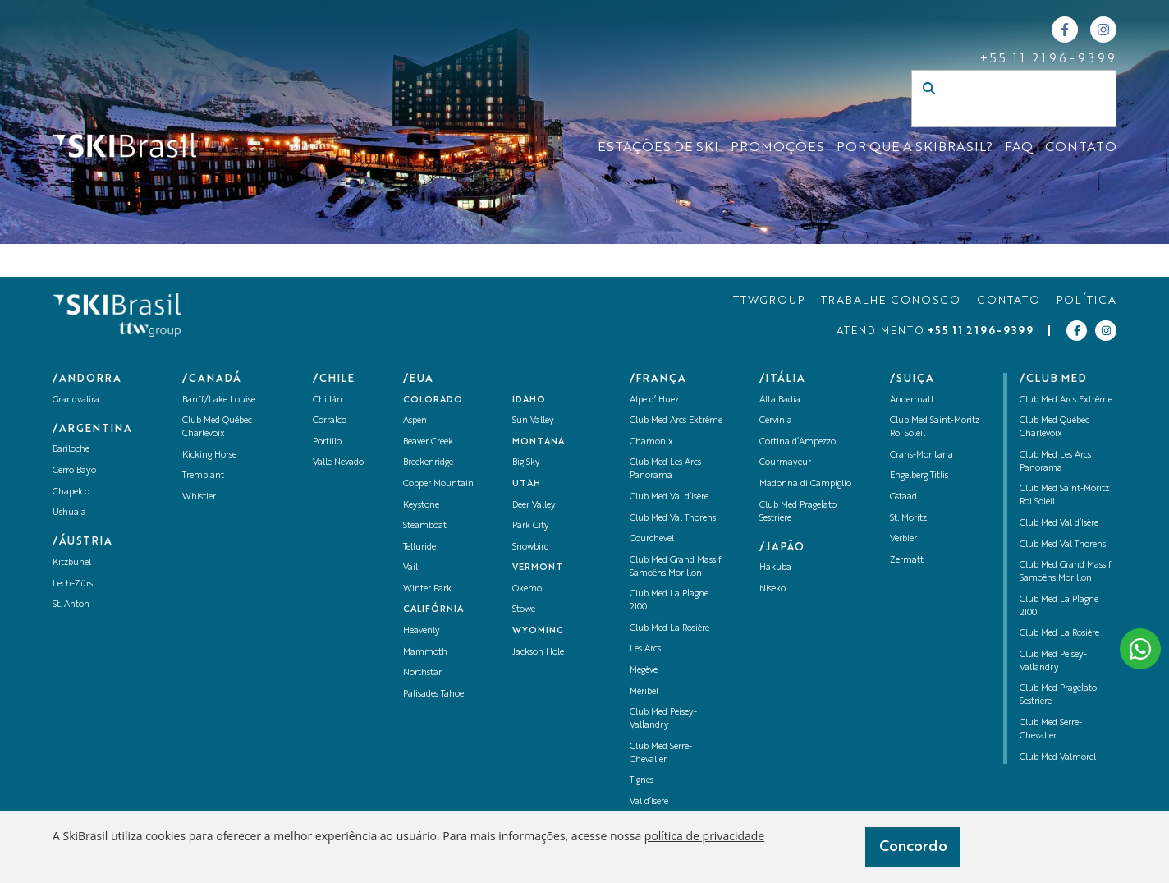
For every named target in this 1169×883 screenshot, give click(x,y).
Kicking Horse (209, 455)
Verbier (903, 539)
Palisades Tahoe (433, 694)
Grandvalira (76, 400)
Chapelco (71, 492)
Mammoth (425, 652)
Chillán (327, 400)
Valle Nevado (338, 462)
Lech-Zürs (73, 584)
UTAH (526, 484)
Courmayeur (785, 462)
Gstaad (903, 497)
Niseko (772, 589)
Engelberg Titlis (919, 476)
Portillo (327, 442)
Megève (644, 670)
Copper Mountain (438, 484)
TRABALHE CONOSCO (890, 301)
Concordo (913, 846)
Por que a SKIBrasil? (915, 147)
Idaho (529, 400)
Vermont (537, 568)
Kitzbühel (72, 563)
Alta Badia (779, 400)
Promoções (777, 147)
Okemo (527, 589)
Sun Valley (533, 420)
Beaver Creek (428, 442)
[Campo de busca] (996, 114)
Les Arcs (645, 649)
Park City (530, 526)
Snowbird (530, 547)
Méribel (644, 692)
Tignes (641, 780)
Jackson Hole (538, 652)
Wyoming (538, 631)
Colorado (433, 400)
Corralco (329, 420)
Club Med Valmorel (1058, 757)
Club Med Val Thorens (673, 518)
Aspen (415, 420)
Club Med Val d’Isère (669, 497)
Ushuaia (69, 512)
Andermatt (912, 400)
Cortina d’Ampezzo (797, 442)
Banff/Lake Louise (218, 400)
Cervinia (775, 420)
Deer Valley (534, 505)
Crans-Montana (921, 455)
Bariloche (71, 449)
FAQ (1019, 147)
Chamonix (651, 442)
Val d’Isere (649, 802)
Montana (538, 442)
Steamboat (425, 526)
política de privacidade (704, 836)
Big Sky (526, 462)
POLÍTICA (1086, 301)
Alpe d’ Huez (654, 400)
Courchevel (652, 539)
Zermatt (907, 560)
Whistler (199, 497)
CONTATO (1080, 147)
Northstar (422, 673)
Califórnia (433, 609)
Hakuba (775, 568)
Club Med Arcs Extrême (676, 420)
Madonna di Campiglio (805, 484)
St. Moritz (908, 518)
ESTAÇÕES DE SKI (658, 147)
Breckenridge (428, 462)
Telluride (419, 547)
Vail (410, 568)
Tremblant (203, 476)
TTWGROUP (769, 301)
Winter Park (427, 589)
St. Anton (71, 604)
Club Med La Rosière (669, 628)
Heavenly (421, 631)
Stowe (523, 609)
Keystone (421, 505)
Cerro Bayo (74, 471)
